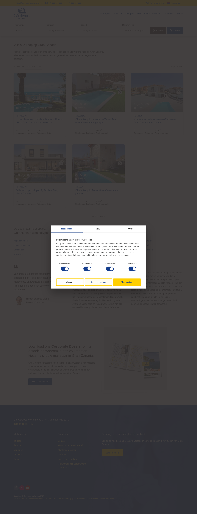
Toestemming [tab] (66, 229)
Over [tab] (130, 229)
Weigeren (70, 282)
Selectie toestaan (98, 282)
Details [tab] (98, 229)
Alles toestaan (127, 282)
